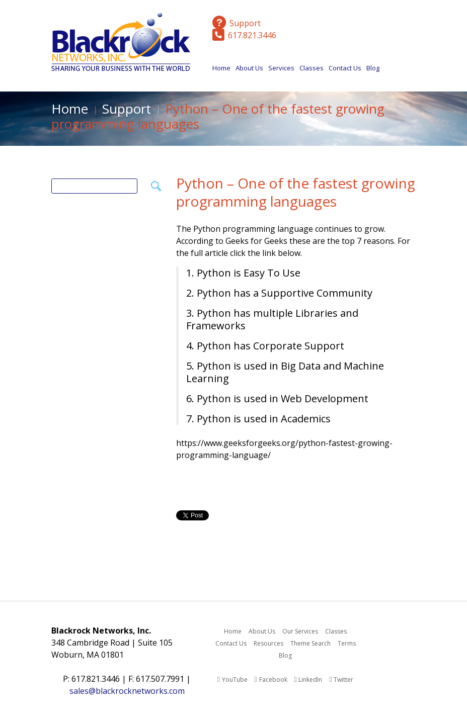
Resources (268, 643)
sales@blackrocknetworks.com (127, 690)
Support (126, 109)
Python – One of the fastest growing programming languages (295, 192)
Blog (372, 67)
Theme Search (310, 643)
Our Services (300, 631)
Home (221, 67)
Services (281, 70)
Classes (311, 70)
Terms (347, 643)
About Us (249, 70)
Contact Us (345, 67)
